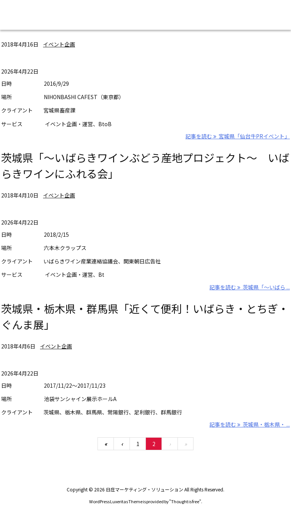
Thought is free (185, 501)
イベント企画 (59, 44)
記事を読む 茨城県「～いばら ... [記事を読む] (249, 287)
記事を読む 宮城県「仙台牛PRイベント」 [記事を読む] (237, 136)
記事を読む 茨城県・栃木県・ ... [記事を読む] (249, 424)
